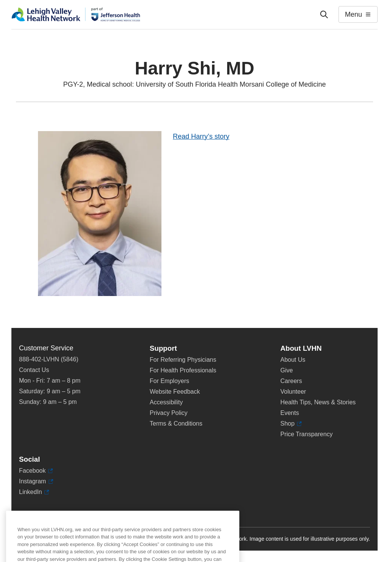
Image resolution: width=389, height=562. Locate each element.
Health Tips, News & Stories (318, 402)
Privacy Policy (169, 413)
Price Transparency (306, 434)
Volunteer (293, 391)
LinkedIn (34, 492)
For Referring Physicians (183, 359)
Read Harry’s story (201, 136)
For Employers (169, 381)
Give (286, 370)
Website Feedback (175, 391)
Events (289, 413)
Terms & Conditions (176, 423)
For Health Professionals (183, 370)
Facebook (36, 470)
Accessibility (166, 402)
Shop (291, 423)
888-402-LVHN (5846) (48, 359)
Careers (291, 381)
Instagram (36, 481)
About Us (292, 359)
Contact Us (34, 370)
